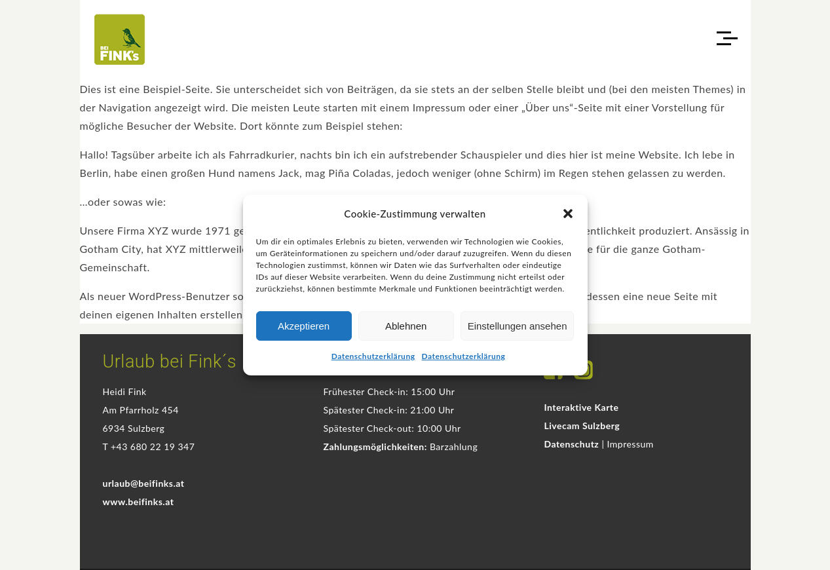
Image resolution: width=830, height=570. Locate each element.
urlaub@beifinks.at (144, 483)
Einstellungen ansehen (517, 326)
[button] (568, 213)
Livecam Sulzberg (582, 425)
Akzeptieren (304, 326)
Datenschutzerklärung (373, 356)
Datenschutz (571, 443)
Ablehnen (405, 326)
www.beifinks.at (138, 501)
